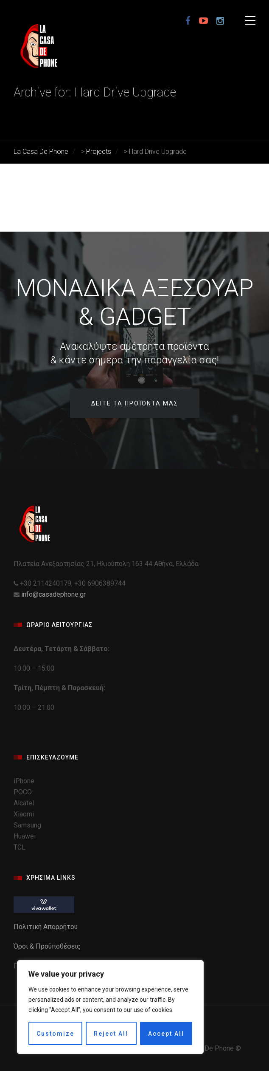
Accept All (166, 1033)
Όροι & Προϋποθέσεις (48, 946)
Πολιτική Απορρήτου (46, 927)
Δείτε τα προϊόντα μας (134, 403)
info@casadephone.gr (53, 594)
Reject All (111, 1033)
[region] (110, 1007)
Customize (55, 1033)
